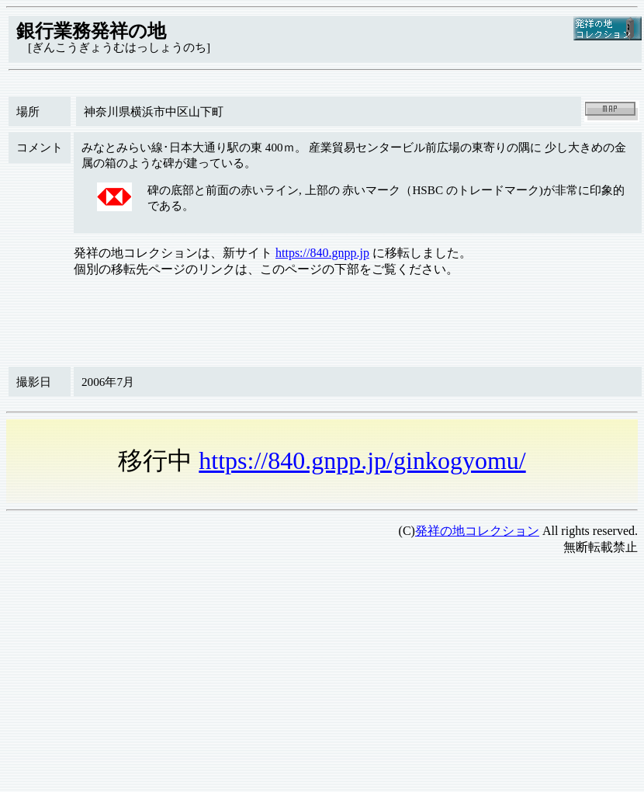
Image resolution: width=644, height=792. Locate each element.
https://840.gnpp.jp (322, 252)
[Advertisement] (284, 677)
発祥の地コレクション (477, 530)
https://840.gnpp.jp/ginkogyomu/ (362, 460)
